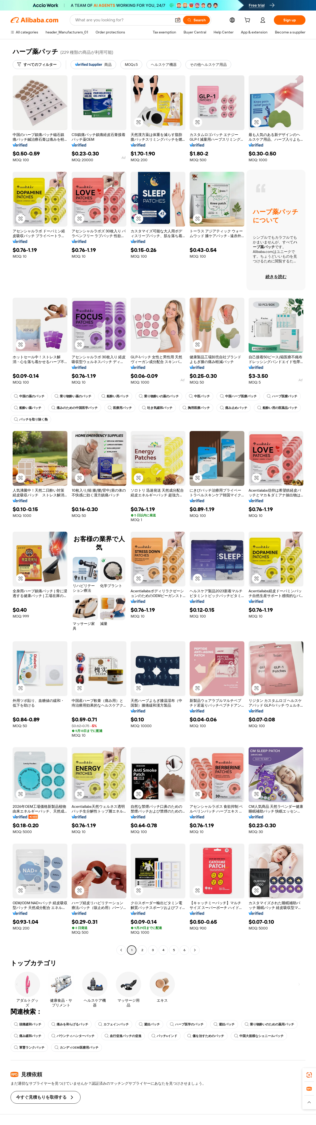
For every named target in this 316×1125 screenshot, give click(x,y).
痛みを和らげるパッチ (69, 1024)
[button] (178, 20)
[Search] (196, 20)
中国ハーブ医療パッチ (238, 396)
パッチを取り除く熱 (31, 419)
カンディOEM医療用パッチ (76, 1047)
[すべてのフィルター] (37, 64)
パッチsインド (164, 1036)
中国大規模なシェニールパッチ (259, 1036)
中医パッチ (199, 396)
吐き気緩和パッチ (157, 408)
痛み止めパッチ (233, 408)
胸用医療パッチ (196, 408)
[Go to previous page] (121, 950)
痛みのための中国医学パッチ (74, 408)
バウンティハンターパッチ (73, 1036)
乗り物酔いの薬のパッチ (159, 396)
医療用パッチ (120, 408)
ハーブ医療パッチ (282, 396)
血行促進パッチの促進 (123, 1036)
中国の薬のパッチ (29, 396)
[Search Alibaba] (122, 20)
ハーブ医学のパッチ (187, 1024)
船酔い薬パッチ (27, 408)
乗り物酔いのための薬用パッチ (269, 1024)
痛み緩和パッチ (27, 1036)
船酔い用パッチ (115, 396)
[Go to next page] (195, 950)
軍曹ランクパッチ (29, 1047)
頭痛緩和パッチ (27, 1024)
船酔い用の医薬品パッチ (277, 408)
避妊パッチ (149, 1024)
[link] (309, 1075)
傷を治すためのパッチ (205, 1036)
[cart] (248, 21)
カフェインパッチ (113, 1024)
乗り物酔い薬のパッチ (73, 396)
